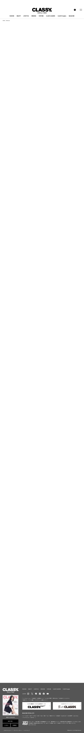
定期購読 (15, 723)
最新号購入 (10, 719)
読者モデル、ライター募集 (28, 697)
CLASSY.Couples (62, 16)
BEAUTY (19, 16)
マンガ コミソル (26, 715)
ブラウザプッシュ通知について (41, 697)
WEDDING (34, 16)
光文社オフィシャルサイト (64, 696)
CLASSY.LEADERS (50, 16)
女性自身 (58, 713)
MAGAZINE (71, 16)
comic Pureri (75, 713)
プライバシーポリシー (18, 728)
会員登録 (34, 696)
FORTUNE (41, 16)
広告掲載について (40, 696)
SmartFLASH (63, 713)
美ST (45, 713)
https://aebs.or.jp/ (32, 722)
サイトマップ (27, 728)
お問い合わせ (55, 696)
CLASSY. (26, 713)
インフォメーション (27, 696)
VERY (31, 713)
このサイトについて (7, 728)
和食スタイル (52, 713)
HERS (38, 713)
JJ (23, 713)
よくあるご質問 (48, 696)
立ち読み (6, 723)
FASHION (12, 16)
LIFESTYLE (26, 16)
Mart (42, 713)
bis (47, 713)
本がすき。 (33, 715)
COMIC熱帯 (70, 713)
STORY (34, 713)
